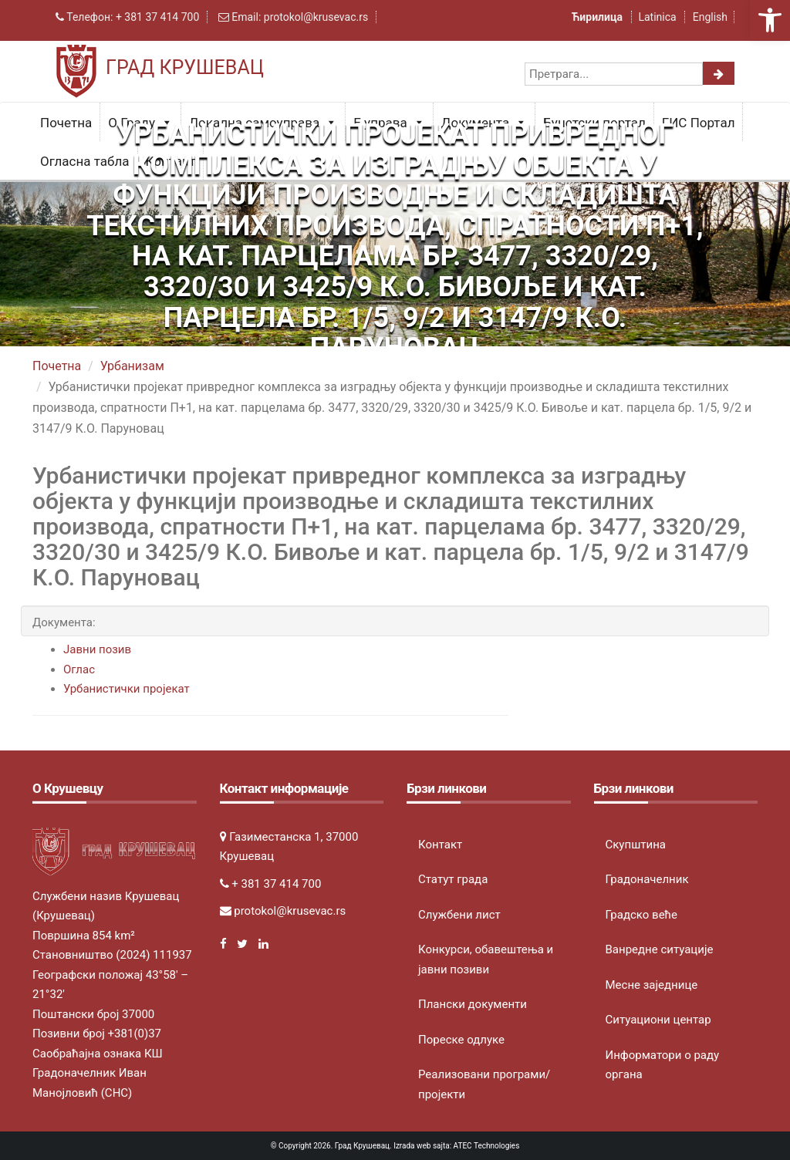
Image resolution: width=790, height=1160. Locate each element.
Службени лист (459, 915)
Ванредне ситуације (660, 949)
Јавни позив (97, 649)
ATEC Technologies (487, 1145)
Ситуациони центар (658, 1020)
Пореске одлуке (461, 1040)
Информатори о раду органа (663, 1065)
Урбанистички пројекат (126, 689)
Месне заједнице (652, 985)
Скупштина (636, 844)
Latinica (657, 17)
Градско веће (642, 915)
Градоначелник (647, 879)
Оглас (79, 669)
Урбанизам (132, 366)
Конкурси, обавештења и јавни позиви (485, 959)
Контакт (440, 844)
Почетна (66, 122)
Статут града (453, 879)
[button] (770, 20)
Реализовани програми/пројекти (484, 1084)
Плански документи (472, 1004)
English (710, 17)
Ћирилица (599, 17)
